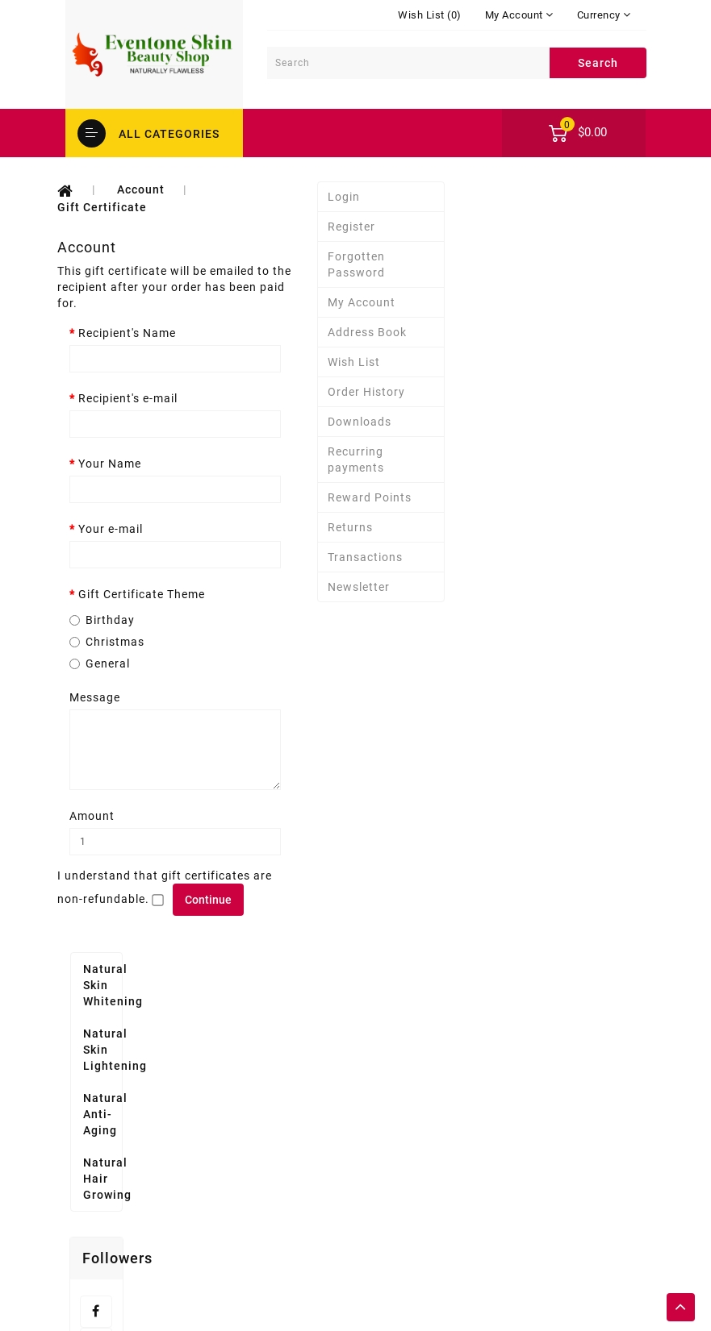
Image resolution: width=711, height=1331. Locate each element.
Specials (392, 1166)
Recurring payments (557, 459)
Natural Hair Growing (141, 295)
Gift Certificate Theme (343, 594)
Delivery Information (274, 1073)
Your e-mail (312, 528)
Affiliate (239, 1189)
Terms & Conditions (272, 1119)
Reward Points (571, 497)
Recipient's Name (329, 333)
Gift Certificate (304, 207)
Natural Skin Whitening (147, 199)
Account (342, 189)
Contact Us (248, 1143)
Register (553, 226)
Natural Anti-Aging (134, 263)
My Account (563, 302)
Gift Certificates (262, 1166)
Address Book (569, 332)
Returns (552, 527)
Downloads (561, 421)
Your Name (311, 463)
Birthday (304, 620)
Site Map (393, 1189)
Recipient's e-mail (329, 398)
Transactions (566, 557)
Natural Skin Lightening (149, 231)
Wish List (555, 362)
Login (545, 196)
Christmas (308, 641)
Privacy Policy (256, 1096)
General (301, 663)
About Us (242, 1049)
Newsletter (560, 586)
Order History (568, 391)
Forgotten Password (558, 264)
